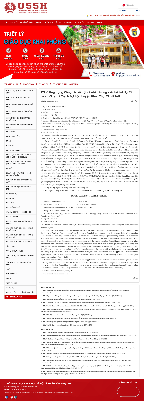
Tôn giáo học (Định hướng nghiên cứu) (20, 257)
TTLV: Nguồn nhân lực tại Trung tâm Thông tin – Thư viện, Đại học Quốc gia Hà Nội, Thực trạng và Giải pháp (77, 296)
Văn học (9, 278)
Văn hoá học (11, 274)
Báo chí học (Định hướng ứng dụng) (18, 99)
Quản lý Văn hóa (12, 217)
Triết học (10, 269)
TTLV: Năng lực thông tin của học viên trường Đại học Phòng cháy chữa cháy (67, 299)
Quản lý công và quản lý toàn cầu (20, 292)
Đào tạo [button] (58, 23)
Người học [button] (68, 23)
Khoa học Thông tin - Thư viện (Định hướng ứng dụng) (18, 163)
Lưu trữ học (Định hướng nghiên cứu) (19, 181)
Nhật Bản (10, 203)
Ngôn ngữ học (12, 193)
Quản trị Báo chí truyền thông (19, 242)
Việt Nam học (11, 283)
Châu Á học (10, 132)
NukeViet (54, 392)
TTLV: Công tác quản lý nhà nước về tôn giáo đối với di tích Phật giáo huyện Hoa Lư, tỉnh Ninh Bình (74, 357)
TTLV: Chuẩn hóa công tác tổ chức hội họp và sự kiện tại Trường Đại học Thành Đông (70, 339)
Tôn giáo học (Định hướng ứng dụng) (18, 264)
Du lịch (9, 141)
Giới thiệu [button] (14, 23)
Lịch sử (9, 168)
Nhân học (10, 198)
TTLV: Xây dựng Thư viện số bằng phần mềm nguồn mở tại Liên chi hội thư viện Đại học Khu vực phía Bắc (76, 302)
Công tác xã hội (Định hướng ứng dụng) (20, 126)
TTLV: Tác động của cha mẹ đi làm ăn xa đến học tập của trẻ (62, 315)
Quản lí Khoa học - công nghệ (18, 212)
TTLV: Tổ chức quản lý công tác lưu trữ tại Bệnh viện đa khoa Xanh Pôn (65, 332)
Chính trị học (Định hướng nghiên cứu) (20, 105)
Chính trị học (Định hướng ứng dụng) (19, 112)
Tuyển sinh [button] (48, 23)
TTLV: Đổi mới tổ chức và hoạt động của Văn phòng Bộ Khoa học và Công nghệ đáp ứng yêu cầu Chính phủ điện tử (79, 353)
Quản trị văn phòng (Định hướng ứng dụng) (19, 236)
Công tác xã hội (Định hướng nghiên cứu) (18, 119)
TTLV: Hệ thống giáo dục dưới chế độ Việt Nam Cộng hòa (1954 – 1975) (66, 322)
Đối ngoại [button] (90, 23)
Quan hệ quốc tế (13, 207)
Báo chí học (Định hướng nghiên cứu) (19, 92)
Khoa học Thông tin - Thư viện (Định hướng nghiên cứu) (18, 156)
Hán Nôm (10, 145)
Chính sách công (13, 136)
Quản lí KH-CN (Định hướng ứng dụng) (19, 222)
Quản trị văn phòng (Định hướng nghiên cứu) (19, 229)
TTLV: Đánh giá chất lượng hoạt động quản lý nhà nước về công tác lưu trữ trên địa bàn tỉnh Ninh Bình (75, 318)
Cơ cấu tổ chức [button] (26, 23)
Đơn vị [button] (99, 23)
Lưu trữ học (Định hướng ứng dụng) (18, 188)
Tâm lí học (10, 246)
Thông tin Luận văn (14, 297)
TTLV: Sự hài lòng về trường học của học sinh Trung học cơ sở (63, 325)
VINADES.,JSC (69, 392)
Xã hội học (10, 288)
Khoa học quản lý (13, 150)
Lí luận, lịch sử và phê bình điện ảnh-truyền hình (19, 174)
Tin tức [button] (38, 23)
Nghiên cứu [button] (79, 23)
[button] (128, 5)
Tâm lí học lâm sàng (14, 251)
